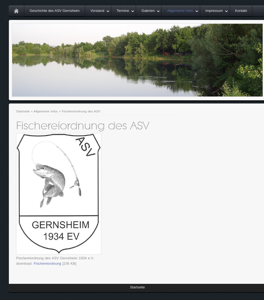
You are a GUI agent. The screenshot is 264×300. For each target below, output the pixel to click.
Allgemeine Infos (180, 11)
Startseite (23, 111)
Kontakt (241, 11)
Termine (123, 11)
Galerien (148, 11)
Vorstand (97, 11)
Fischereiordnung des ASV (81, 111)
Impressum (214, 11)
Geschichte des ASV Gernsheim (55, 11)
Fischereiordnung (47, 263)
